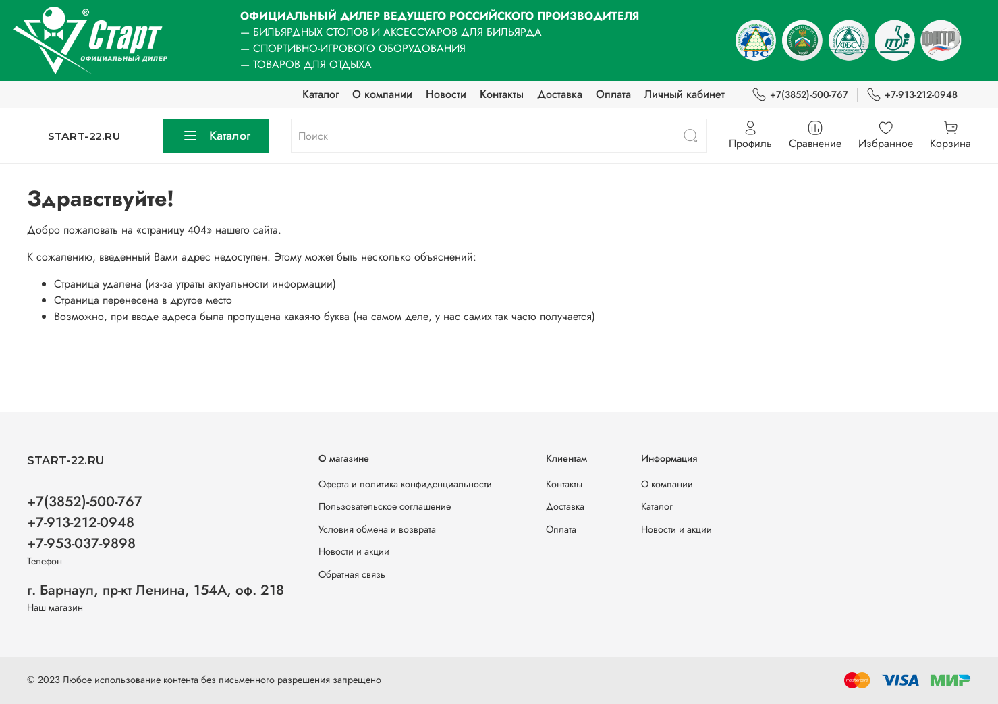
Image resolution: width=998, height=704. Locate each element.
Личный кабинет (684, 94)
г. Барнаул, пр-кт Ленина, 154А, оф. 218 (155, 590)
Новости (446, 94)
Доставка (559, 94)
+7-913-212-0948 (912, 95)
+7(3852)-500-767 (800, 95)
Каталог (320, 94)
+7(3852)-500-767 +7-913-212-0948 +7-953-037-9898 (84, 522)
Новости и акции (353, 551)
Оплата (613, 94)
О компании (382, 94)
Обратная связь (351, 574)
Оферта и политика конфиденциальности (405, 484)
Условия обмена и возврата (377, 529)
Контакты (502, 94)
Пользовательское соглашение (384, 506)
